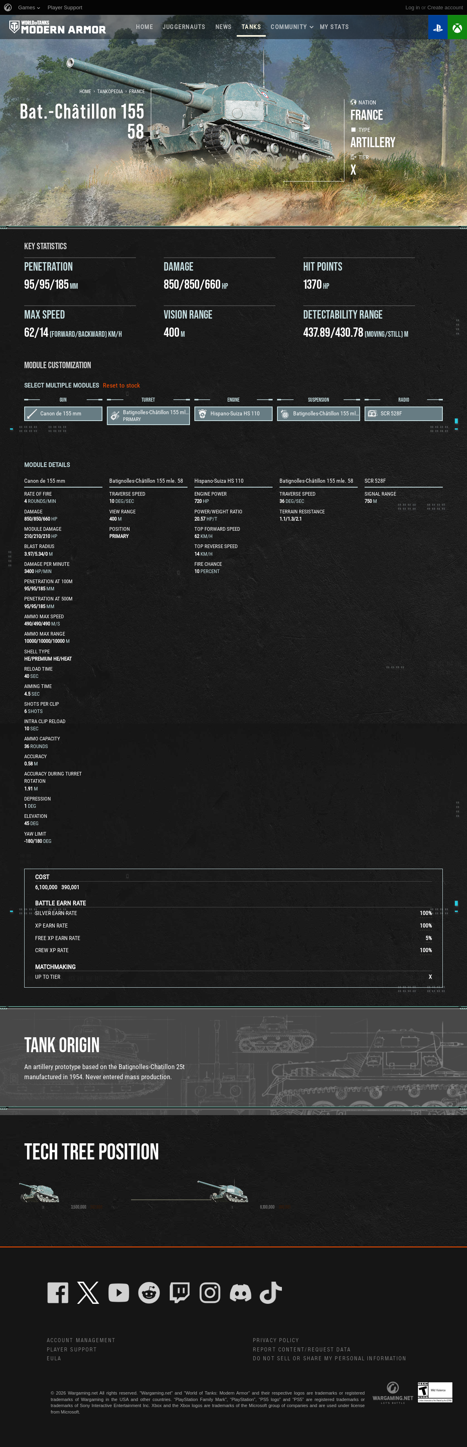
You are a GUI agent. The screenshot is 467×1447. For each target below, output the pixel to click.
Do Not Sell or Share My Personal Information (330, 1359)
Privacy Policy (276, 1340)
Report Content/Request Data (302, 1350)
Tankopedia (110, 91)
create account (445, 7)
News (223, 27)
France (137, 91)
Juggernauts (184, 27)
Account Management (81, 1340)
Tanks (251, 27)
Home (144, 27)
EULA (54, 1359)
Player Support (72, 1350)
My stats (334, 27)
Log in (413, 7)
